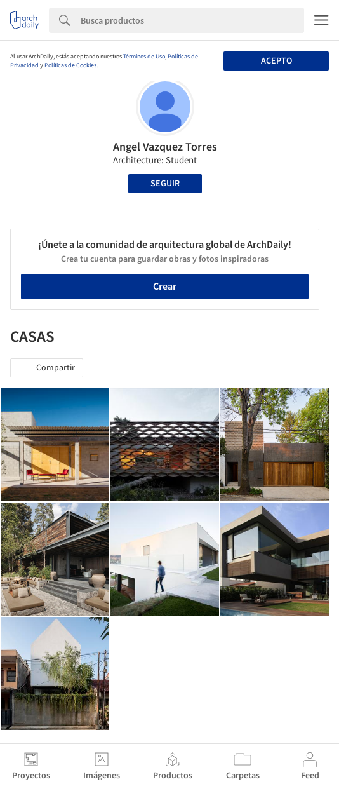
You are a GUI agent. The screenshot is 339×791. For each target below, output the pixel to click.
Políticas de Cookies (70, 65)
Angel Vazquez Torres (165, 147)
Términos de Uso (144, 56)
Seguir (165, 183)
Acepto (276, 61)
